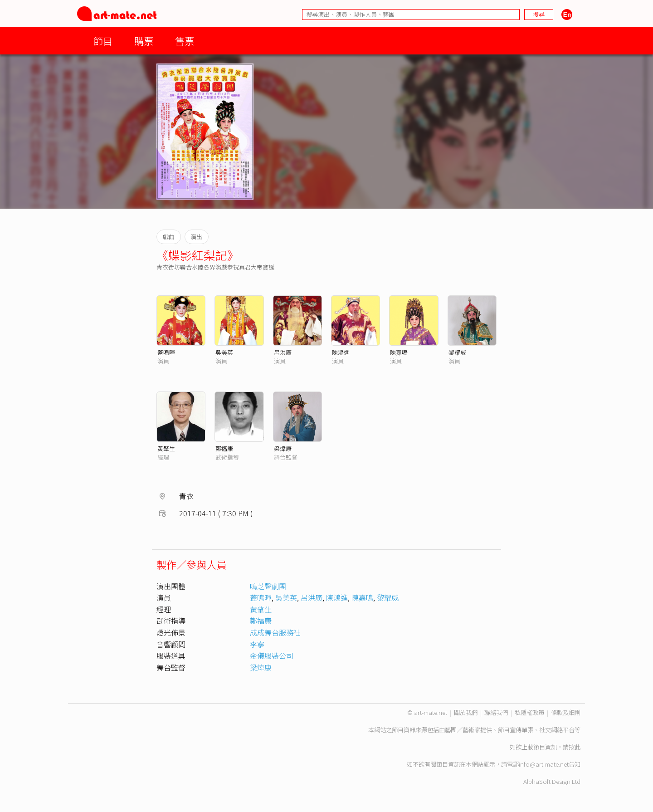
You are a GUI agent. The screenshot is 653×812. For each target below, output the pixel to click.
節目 (102, 41)
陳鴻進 (341, 352)
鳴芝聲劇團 (268, 586)
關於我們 (466, 712)
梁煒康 (283, 448)
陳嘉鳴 (399, 352)
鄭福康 (224, 448)
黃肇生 (166, 448)
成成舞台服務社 (275, 632)
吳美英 (224, 352)
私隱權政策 (529, 712)
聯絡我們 (496, 712)
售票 (184, 41)
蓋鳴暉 (166, 352)
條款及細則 (565, 712)
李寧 (257, 644)
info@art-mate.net (544, 764)
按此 (574, 747)
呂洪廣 (283, 352)
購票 (143, 41)
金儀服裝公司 (271, 655)
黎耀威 (457, 352)
